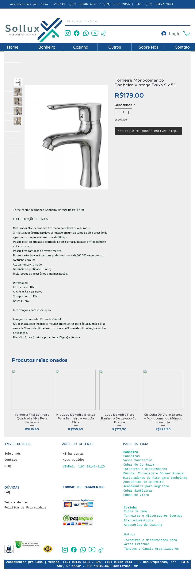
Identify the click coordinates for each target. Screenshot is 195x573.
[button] (186, 33)
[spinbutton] (123, 112)
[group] (97, 400)
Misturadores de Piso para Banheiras (155, 478)
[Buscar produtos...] (127, 21)
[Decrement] (117, 112)
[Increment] (129, 112)
